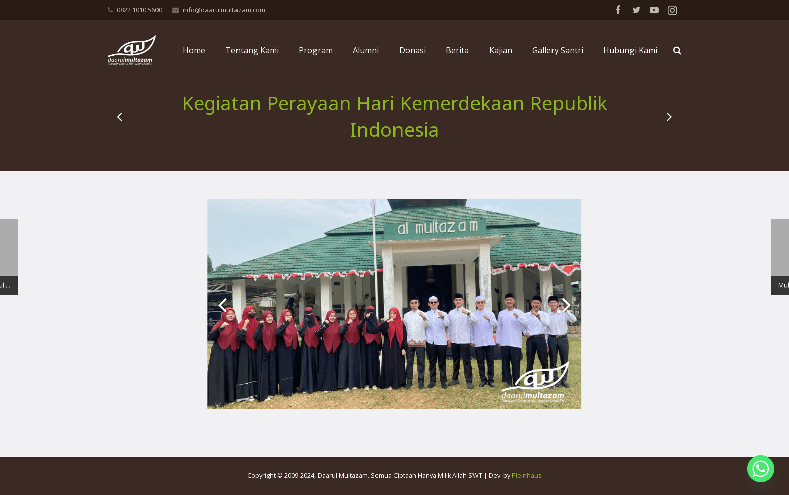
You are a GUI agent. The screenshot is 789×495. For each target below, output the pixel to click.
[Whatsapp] (760, 468)
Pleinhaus (527, 475)
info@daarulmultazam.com (224, 9)
